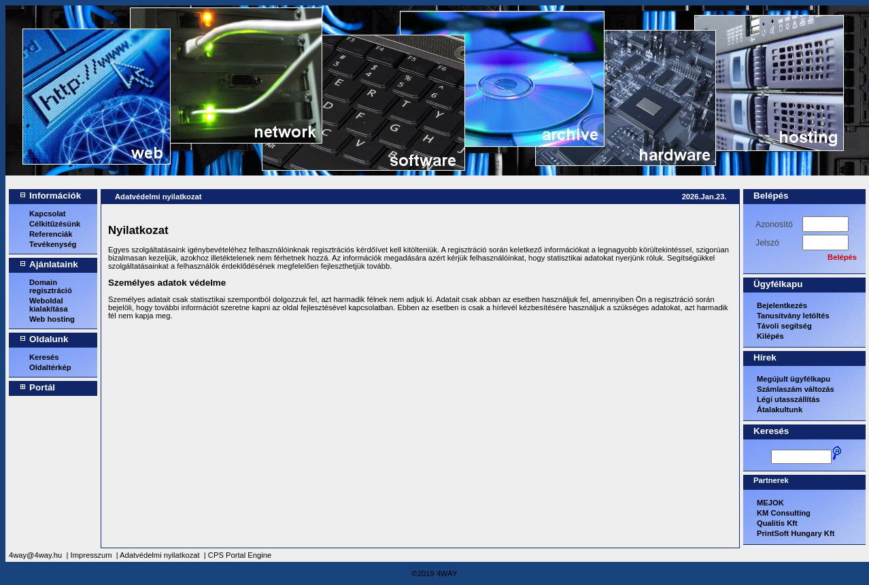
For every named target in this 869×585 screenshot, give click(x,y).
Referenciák (50, 234)
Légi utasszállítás (788, 399)
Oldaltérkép (50, 367)
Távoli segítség (784, 326)
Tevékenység (52, 244)
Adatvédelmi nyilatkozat (158, 197)
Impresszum (91, 555)
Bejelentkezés (782, 305)
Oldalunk (49, 339)
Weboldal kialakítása (48, 305)
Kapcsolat (47, 214)
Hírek (765, 357)
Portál (42, 387)
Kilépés (770, 336)
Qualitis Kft (777, 523)
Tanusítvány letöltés (793, 316)
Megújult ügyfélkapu (793, 379)
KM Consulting (784, 513)
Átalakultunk (779, 409)
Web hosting (52, 319)
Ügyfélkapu (777, 284)
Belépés (771, 195)
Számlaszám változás (795, 389)
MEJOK (770, 503)
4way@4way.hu (35, 555)
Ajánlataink (53, 264)
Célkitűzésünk (54, 224)
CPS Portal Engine (239, 555)
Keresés (44, 357)
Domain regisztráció (50, 286)
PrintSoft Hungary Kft (795, 533)
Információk (55, 195)
